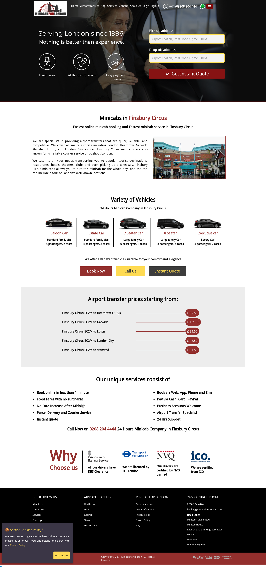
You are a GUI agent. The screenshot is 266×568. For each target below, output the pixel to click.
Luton (87, 509)
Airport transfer (89, 6)
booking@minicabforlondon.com (205, 509)
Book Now (96, 271)
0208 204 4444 (103, 429)
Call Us (130, 271)
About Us (135, 6)
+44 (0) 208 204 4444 (183, 6)
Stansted (88, 520)
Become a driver (145, 504)
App (103, 6)
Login (146, 6)
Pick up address (161, 30)
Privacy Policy (143, 514)
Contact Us (38, 509)
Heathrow (89, 504)
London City (90, 525)
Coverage (37, 520)
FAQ (138, 525)
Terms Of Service (145, 509)
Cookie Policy (143, 520)
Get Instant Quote (187, 74)
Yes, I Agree (61, 555)
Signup (155, 6)
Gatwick (88, 514)
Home (75, 6)
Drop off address (162, 49)
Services (112, 6)
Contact (123, 6)
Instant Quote (167, 271)
